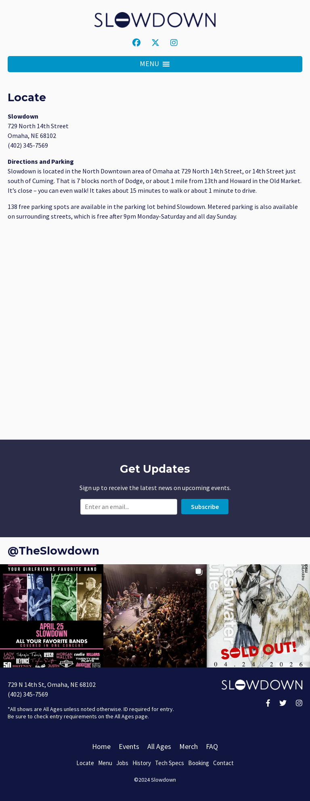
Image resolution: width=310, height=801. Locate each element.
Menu (105, 763)
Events (129, 746)
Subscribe (205, 507)
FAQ (212, 746)
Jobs (122, 763)
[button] (149, 64)
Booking (198, 763)
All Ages (159, 746)
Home (101, 746)
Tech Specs (169, 763)
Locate (85, 763)
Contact (223, 763)
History (141, 763)
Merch (188, 746)
